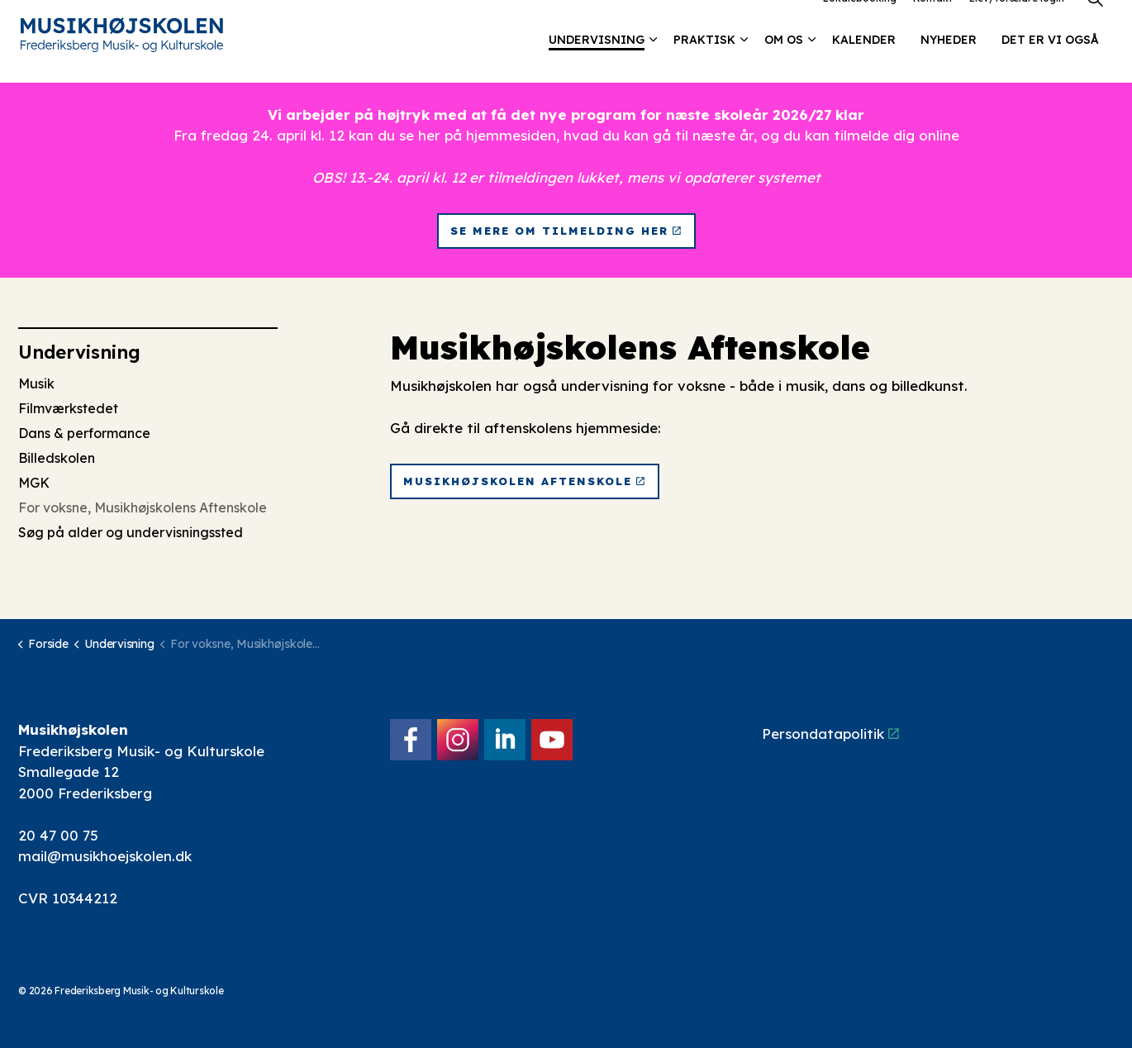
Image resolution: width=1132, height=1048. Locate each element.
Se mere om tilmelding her (566, 231)
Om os (783, 62)
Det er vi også (1050, 62)
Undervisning (596, 62)
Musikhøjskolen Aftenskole (525, 481)
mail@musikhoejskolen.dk (105, 856)
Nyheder (948, 62)
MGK (34, 482)
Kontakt (933, 20)
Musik (36, 383)
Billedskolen (56, 458)
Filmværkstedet (68, 408)
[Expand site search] (1094, 20)
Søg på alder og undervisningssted (130, 532)
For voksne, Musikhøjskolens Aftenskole (142, 507)
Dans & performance (84, 433)
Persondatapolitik (830, 733)
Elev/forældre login (1016, 20)
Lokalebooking (860, 20)
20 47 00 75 (58, 835)
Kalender (864, 62)
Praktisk (704, 62)
